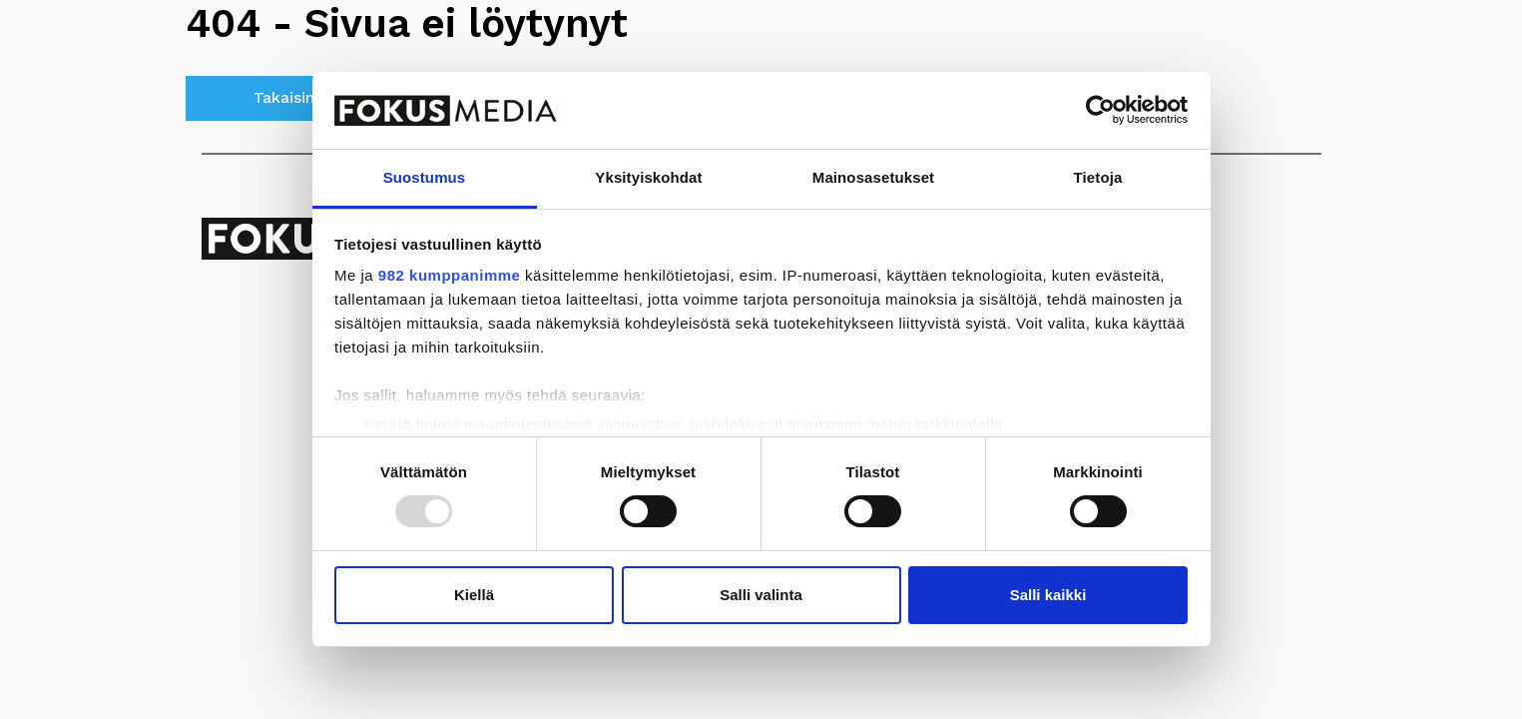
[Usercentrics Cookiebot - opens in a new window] (1100, 110)
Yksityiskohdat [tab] (648, 177)
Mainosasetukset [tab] (873, 177)
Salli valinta (761, 594)
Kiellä (474, 594)
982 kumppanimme (449, 275)
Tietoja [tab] (1098, 177)
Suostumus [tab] (424, 177)
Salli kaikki (1048, 594)
